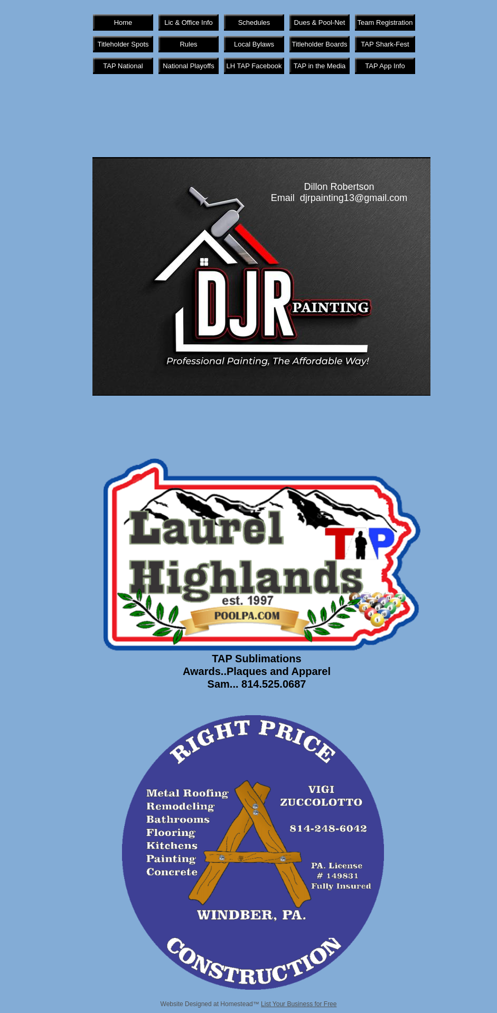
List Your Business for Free (298, 1004)
